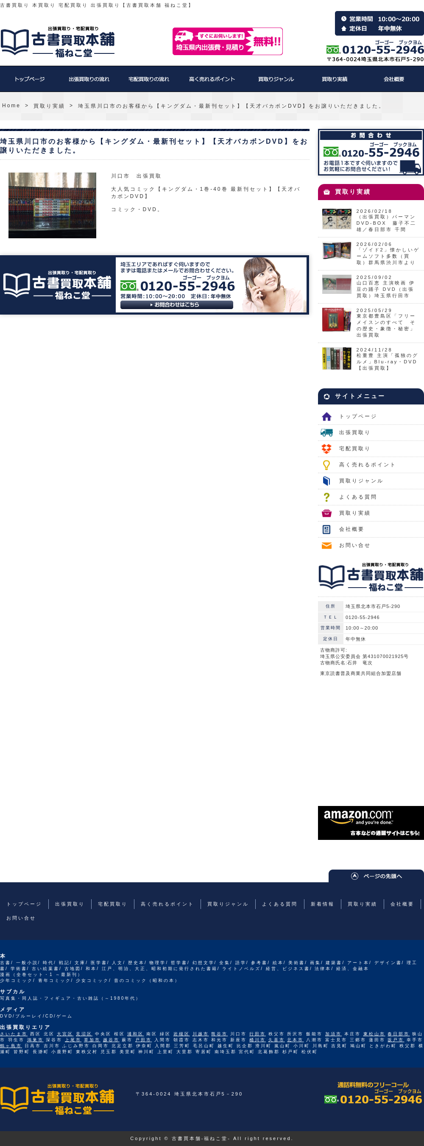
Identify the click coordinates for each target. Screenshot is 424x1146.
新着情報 (323, 903)
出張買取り (89, 83)
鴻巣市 (35, 1039)
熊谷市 (219, 1034)
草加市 (92, 1039)
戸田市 (143, 1039)
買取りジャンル (275, 83)
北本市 (295, 1039)
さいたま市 (14, 1034)
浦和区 (135, 1034)
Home (11, 106)
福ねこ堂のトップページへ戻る (57, 42)
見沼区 (84, 1034)
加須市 (333, 1034)
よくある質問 (358, 497)
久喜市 (276, 1039)
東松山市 (374, 1034)
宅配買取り (148, 83)
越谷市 (111, 1039)
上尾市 (73, 1039)
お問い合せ (355, 545)
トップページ (29, 83)
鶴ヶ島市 (11, 1045)
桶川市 (257, 1039)
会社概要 (394, 83)
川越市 (200, 1034)
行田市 (257, 1034)
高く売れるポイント (212, 83)
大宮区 (65, 1034)
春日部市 (399, 1034)
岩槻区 (181, 1034)
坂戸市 (396, 1039)
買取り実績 (335, 83)
